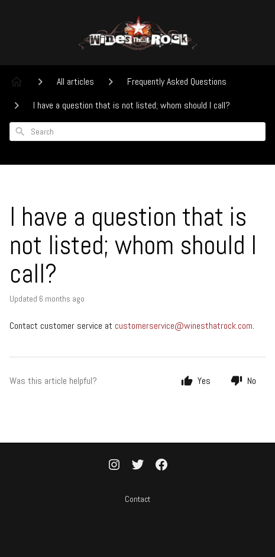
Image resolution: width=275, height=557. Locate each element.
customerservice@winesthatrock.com (184, 325)
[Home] (16, 82)
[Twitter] (138, 465)
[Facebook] (161, 465)
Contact (137, 499)
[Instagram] (114, 465)
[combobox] (137, 131)
